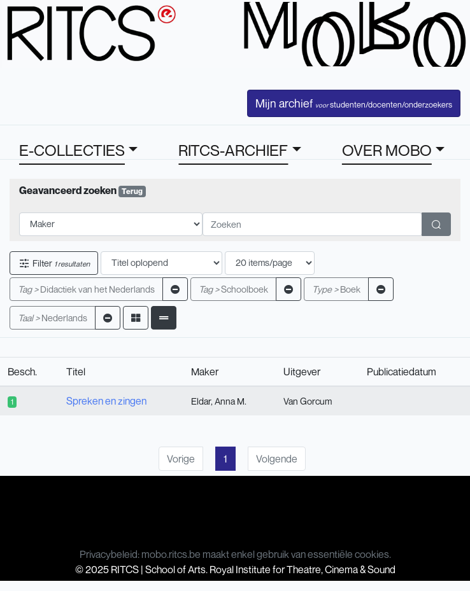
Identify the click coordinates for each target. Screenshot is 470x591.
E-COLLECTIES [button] (72, 150)
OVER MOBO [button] (387, 150)
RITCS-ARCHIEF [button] (233, 150)
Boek (336, 289)
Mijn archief (353, 103)
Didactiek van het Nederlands (86, 289)
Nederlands (52, 317)
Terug (132, 191)
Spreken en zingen (106, 400)
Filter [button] (54, 263)
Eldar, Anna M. (218, 401)
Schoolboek (233, 289)
